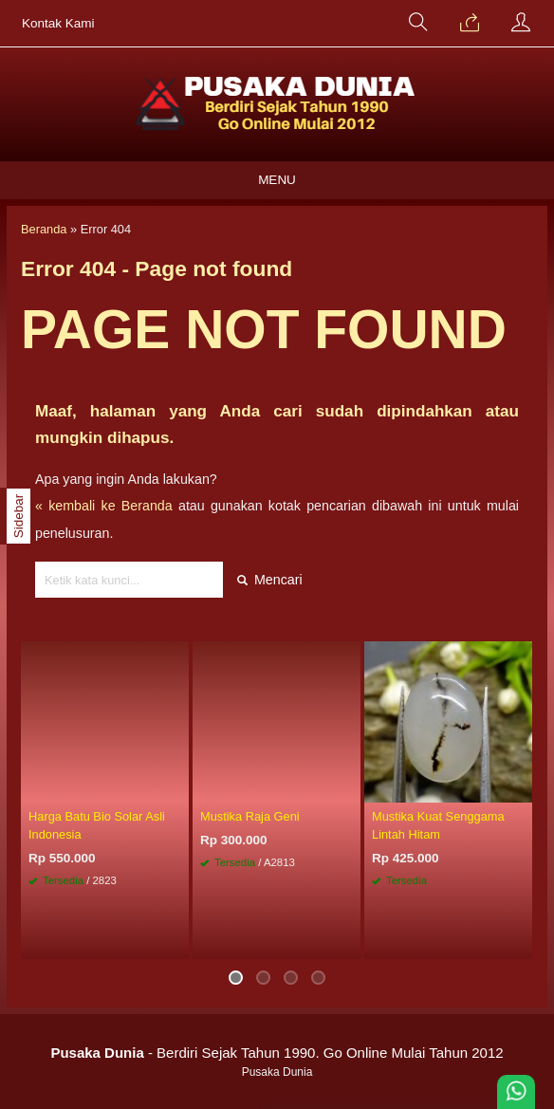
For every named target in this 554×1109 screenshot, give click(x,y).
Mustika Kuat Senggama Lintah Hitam (438, 825)
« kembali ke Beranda (104, 505)
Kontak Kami (58, 23)
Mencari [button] (270, 579)
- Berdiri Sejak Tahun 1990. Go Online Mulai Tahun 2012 (276, 1052)
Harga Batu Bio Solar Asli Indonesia (96, 825)
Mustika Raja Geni (250, 816)
